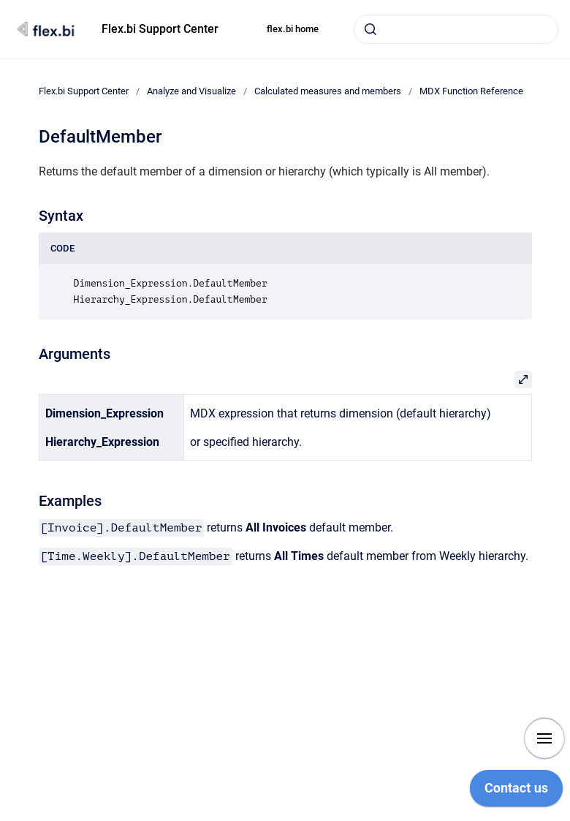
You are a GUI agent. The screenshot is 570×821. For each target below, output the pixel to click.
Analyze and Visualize (191, 91)
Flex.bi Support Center (160, 29)
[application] (516, 792)
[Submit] (370, 29)
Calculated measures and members (327, 91)
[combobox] (456, 29)
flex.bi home (293, 28)
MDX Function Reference (471, 91)
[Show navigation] (544, 738)
